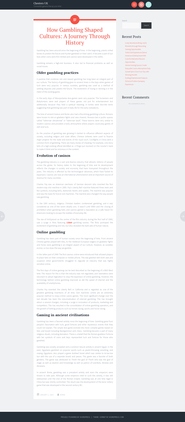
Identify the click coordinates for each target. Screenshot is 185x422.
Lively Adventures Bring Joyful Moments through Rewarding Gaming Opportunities (136, 46)
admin (62, 395)
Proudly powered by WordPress (75, 417)
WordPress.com (116, 417)
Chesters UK (41, 3)
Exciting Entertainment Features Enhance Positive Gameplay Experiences (136, 81)
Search (124, 20)
